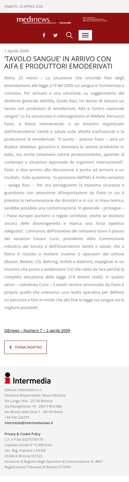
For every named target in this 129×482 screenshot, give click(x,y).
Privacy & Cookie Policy (22, 433)
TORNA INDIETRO (28, 347)
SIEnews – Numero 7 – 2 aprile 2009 (37, 330)
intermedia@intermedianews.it (29, 422)
